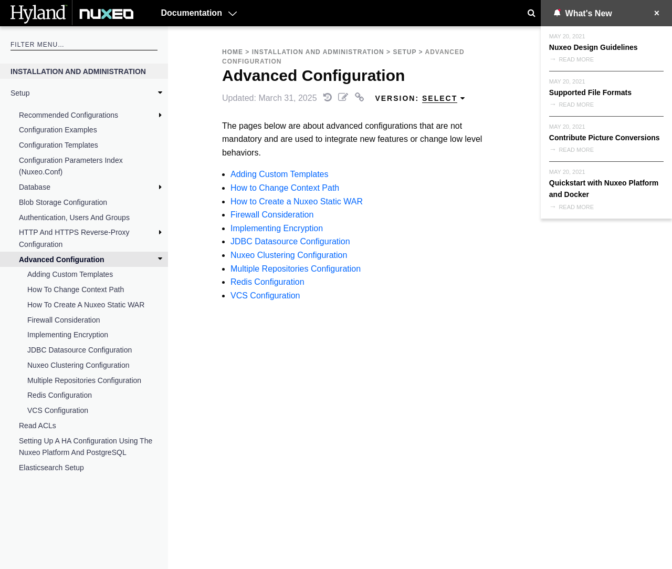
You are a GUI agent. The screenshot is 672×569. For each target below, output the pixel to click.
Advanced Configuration (61, 259)
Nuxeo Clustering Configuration (78, 365)
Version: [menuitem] (420, 98)
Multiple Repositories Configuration (84, 380)
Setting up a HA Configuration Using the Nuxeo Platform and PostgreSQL (85, 447)
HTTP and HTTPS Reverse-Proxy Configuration (74, 238)
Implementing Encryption (67, 334)
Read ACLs (37, 425)
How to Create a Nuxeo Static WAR (85, 305)
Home (232, 52)
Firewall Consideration (63, 320)
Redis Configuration (59, 395)
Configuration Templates (58, 145)
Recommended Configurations (68, 115)
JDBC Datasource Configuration (79, 350)
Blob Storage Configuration (63, 202)
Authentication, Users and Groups (74, 217)
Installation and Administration (78, 71)
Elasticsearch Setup (51, 467)
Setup (20, 93)
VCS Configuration (57, 410)
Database (34, 187)
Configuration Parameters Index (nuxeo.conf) (71, 166)
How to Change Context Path (75, 289)
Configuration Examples (58, 130)
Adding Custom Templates (70, 274)
